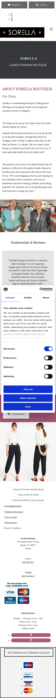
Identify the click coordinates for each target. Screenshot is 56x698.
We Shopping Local (17, 652)
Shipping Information (14, 512)
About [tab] (46, 297)
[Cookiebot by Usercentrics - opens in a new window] (40, 289)
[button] (14, 4)
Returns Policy (11, 523)
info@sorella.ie (28, 576)
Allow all (28, 389)
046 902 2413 (28, 562)
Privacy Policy (11, 517)
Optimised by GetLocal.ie (39, 652)
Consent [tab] (10, 297)
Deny (28, 406)
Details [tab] (28, 297)
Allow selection (28, 398)
